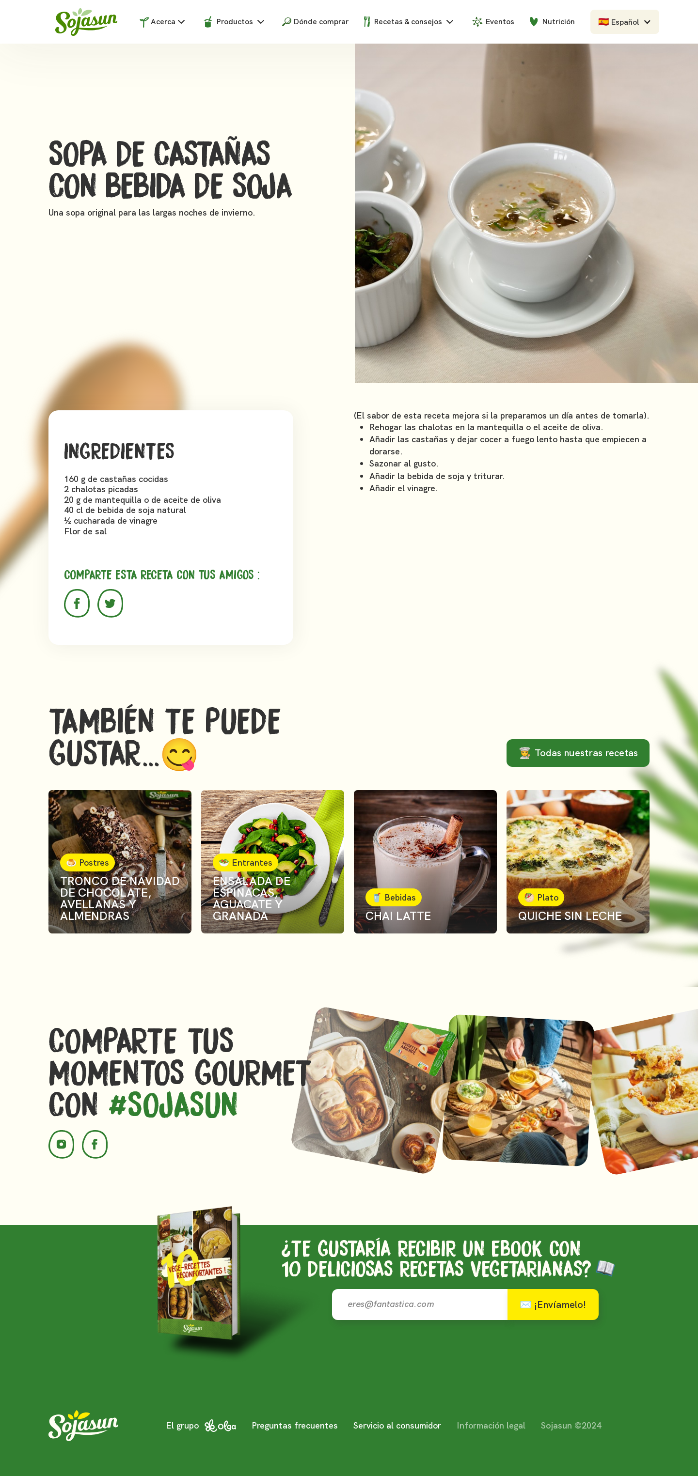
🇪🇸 (603, 21)
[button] (624, 22)
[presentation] (485, 1362)
